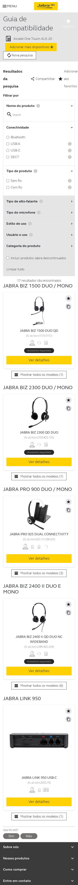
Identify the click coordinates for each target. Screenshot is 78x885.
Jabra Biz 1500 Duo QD (39, 331)
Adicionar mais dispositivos (32, 47)
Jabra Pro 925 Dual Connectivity (39, 534)
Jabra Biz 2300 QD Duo (39, 432)
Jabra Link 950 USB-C (39, 778)
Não (29, 836)
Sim (11, 836)
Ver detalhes (39, 360)
